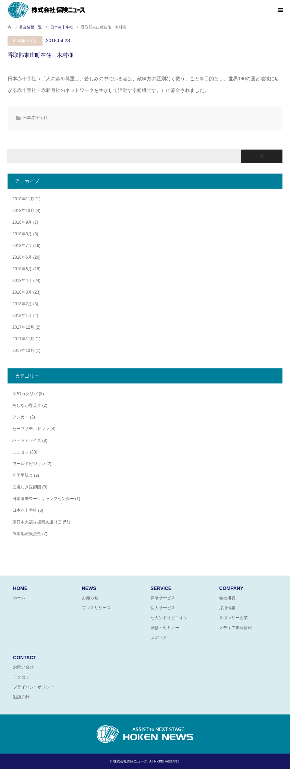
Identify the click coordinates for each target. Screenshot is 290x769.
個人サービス (162, 607)
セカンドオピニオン (169, 617)
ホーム (19, 597)
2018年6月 (22, 257)
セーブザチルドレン (30, 428)
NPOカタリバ (25, 393)
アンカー (20, 417)
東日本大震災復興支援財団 (37, 522)
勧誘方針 (21, 697)
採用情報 (227, 607)
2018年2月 (22, 303)
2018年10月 (23, 210)
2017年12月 (23, 327)
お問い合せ (23, 667)
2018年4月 (22, 280)
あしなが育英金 (26, 405)
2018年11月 (23, 199)
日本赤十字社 (25, 40)
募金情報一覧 (30, 27)
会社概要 (227, 597)
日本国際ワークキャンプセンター (43, 498)
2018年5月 (22, 269)
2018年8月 (22, 234)
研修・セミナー (164, 627)
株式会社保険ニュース (130, 761)
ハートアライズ (26, 440)
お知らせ (90, 597)
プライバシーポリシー (33, 687)
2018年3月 (22, 292)
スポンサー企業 (233, 617)
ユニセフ (20, 452)
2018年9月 (22, 222)
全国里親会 (22, 475)
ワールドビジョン (28, 463)
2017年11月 (23, 338)
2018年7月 (22, 245)
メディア (158, 638)
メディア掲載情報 (235, 627)
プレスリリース (96, 607)
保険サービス (162, 597)
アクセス (21, 677)
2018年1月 (22, 315)
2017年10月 (23, 350)
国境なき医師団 (26, 487)
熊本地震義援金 (26, 533)
